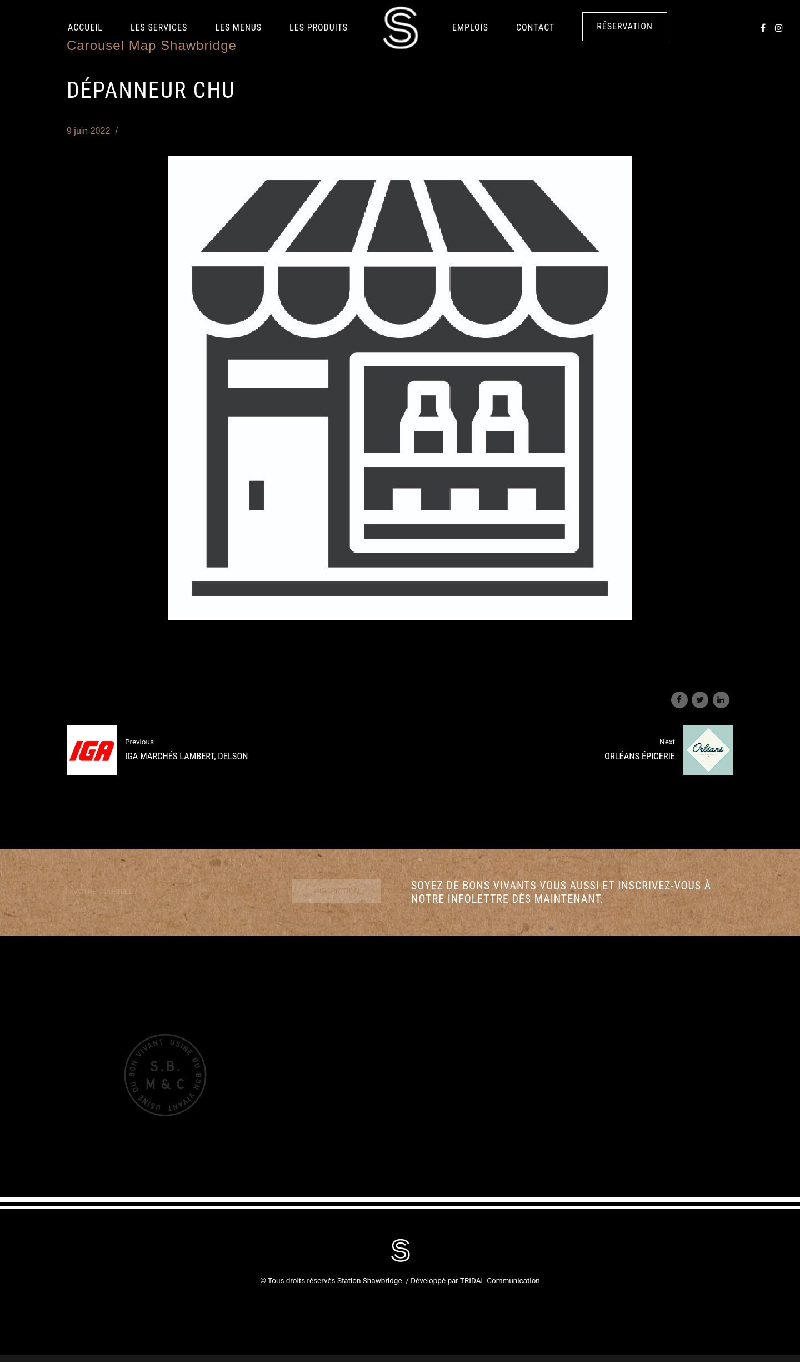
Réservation (625, 26)
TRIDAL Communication (500, 1280)
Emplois (470, 27)
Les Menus (238, 27)
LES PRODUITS (318, 27)
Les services (159, 27)
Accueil (85, 27)
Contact (535, 27)
